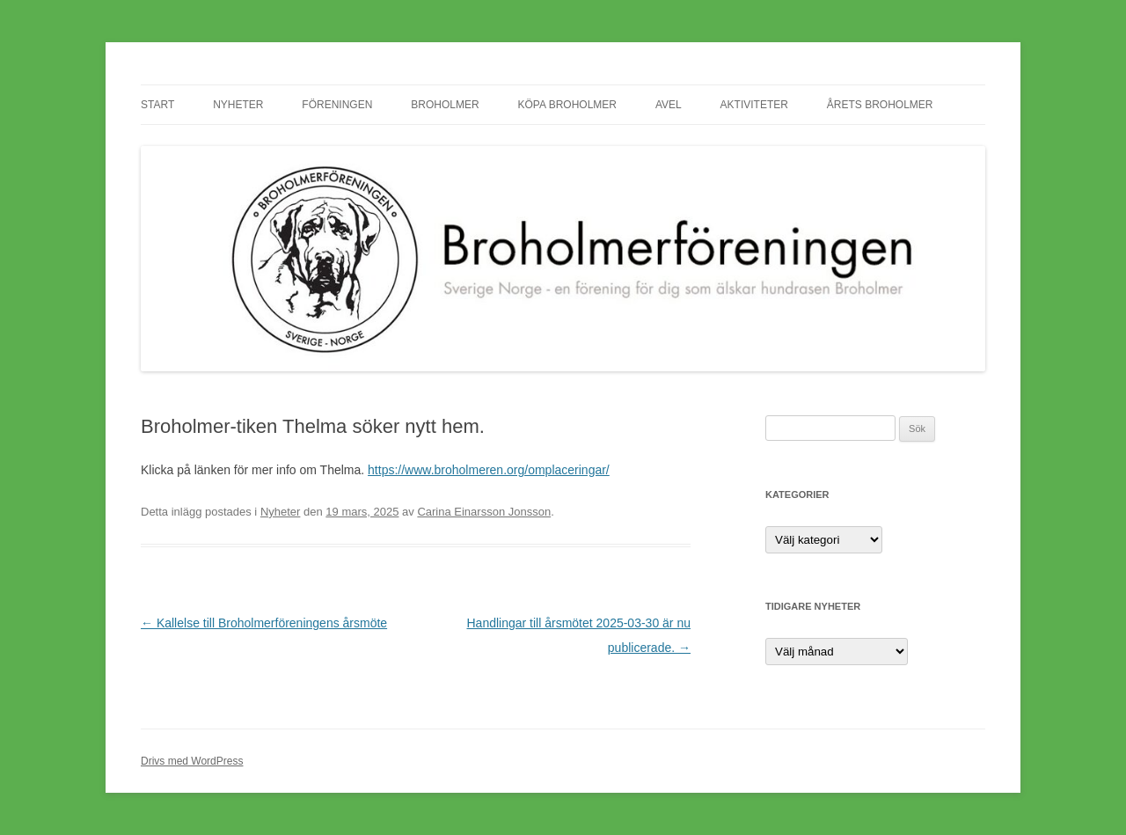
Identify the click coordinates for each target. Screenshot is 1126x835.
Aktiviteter (754, 105)
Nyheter (238, 105)
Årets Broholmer (880, 105)
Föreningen (337, 105)
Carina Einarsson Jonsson (484, 511)
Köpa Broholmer (567, 105)
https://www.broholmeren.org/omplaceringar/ (489, 470)
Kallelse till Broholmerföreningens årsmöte (264, 623)
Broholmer (445, 105)
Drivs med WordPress (192, 761)
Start (157, 105)
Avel (668, 105)
